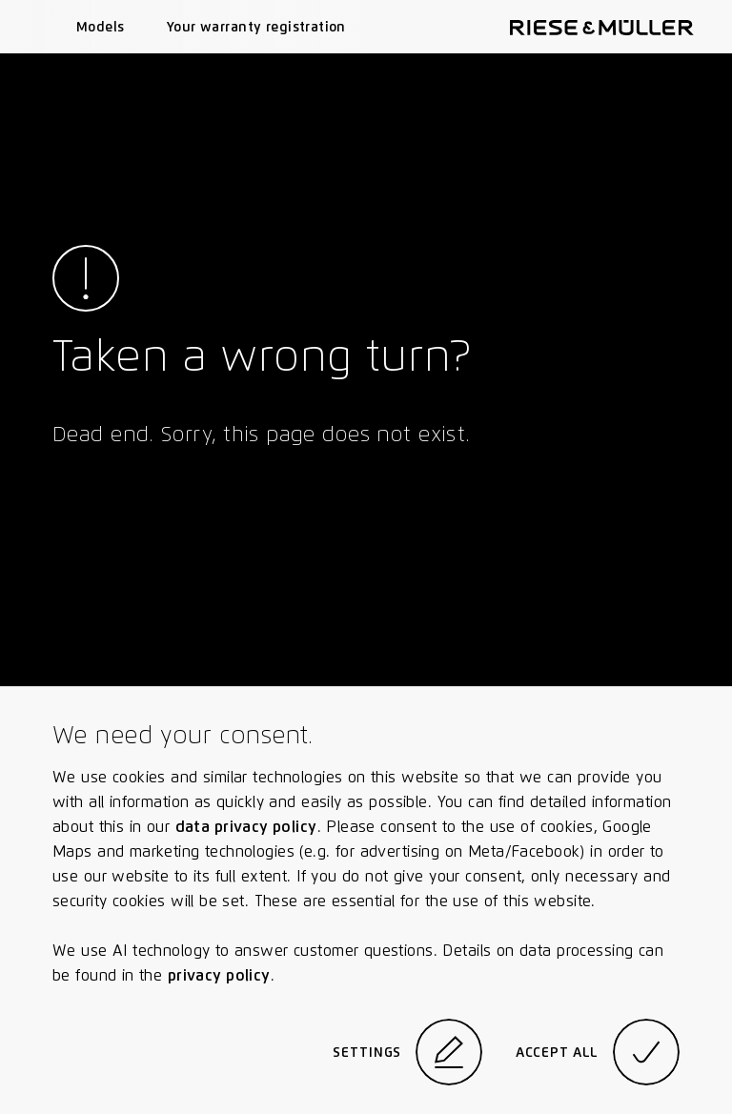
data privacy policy (246, 827)
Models (100, 26)
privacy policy (219, 975)
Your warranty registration (256, 26)
